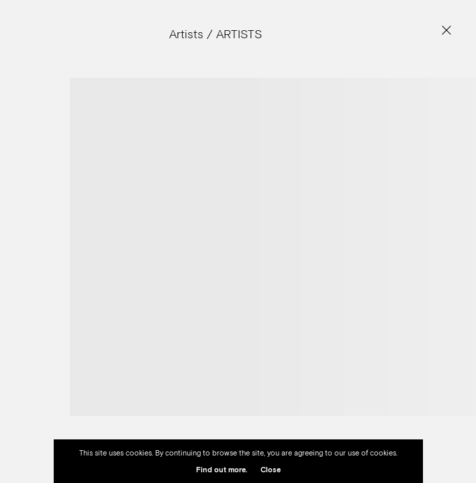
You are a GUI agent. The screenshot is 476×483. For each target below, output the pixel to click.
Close (270, 470)
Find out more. (221, 470)
